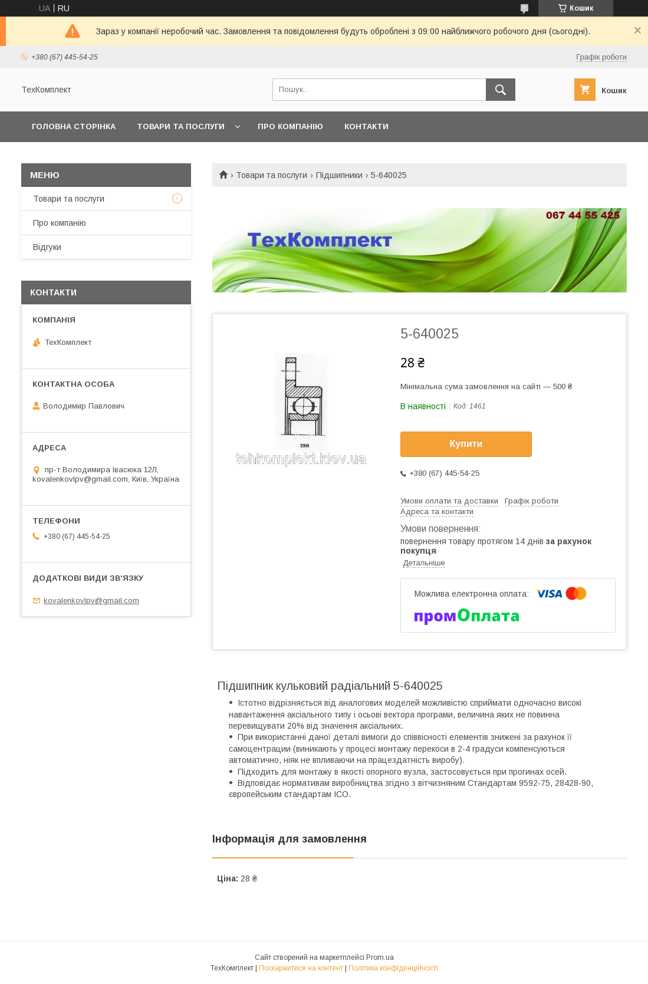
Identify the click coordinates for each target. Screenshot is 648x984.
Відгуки (47, 247)
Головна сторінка (74, 126)
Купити (466, 444)
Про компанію (290, 126)
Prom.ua (380, 957)
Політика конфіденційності (393, 968)
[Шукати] (500, 89)
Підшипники (339, 175)
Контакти (366, 126)
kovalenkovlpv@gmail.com (91, 600)
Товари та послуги (181, 126)
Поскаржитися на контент (301, 968)
